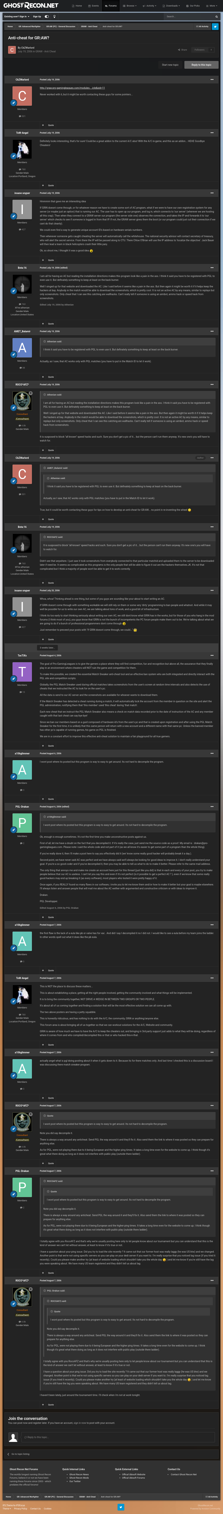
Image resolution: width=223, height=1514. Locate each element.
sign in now (80, 1423)
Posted (50, 79)
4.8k (22, 425)
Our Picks (194, 5)
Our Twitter (75, 1481)
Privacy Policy (20, 1508)
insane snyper (22, 193)
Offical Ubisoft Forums (133, 1477)
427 (22, 229)
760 (22, 304)
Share (182, 49)
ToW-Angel (22, 132)
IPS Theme (8, 1505)
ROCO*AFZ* (22, 384)
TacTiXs (22, 655)
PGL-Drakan (22, 806)
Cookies (47, 1508)
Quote (51, 125)
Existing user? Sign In (16, 16)
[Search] (180, 16)
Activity (150, 5)
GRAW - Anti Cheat (45, 51)
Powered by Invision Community (205, 1508)
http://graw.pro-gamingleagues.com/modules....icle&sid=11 (72, 87)
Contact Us (35, 1508)
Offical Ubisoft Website (133, 1474)
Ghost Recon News (79, 1474)
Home (78, 5)
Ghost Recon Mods (79, 1477)
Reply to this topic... (37, 1437)
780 (22, 169)
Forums (112, 5)
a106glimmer (22, 753)
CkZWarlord (27, 47)
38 (22, 367)
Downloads (172, 5)
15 (22, 692)
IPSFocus (20, 1505)
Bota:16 (22, 267)
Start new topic (170, 64)
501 (22, 116)
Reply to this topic (201, 64)
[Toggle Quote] (45, 341)
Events (95, 5)
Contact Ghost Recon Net (184, 1474)
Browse (130, 5)
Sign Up (37, 16)
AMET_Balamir (22, 331)
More (212, 5)
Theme (7, 1508)
